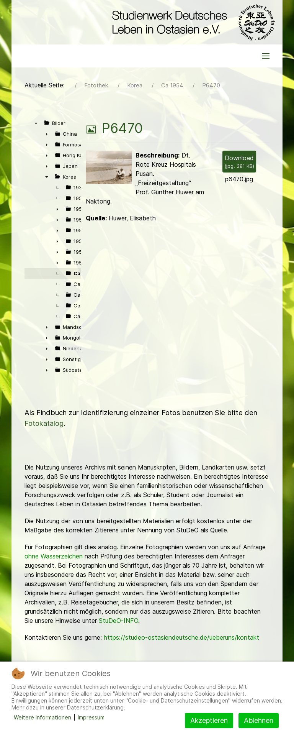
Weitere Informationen (42, 717)
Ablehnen (258, 720)
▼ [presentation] (36, 123)
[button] (266, 55)
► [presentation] (46, 133)
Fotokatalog (44, 423)
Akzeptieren (209, 720)
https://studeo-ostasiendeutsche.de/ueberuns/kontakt (181, 637)
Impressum (91, 717)
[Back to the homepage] (192, 22)
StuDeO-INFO (118, 620)
